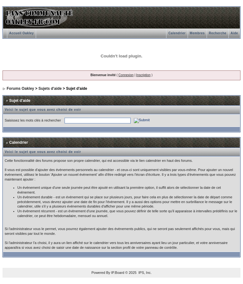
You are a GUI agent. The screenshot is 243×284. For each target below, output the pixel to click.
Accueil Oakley (21, 33)
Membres (197, 33)
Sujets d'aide (50, 88)
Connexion (126, 75)
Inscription (143, 75)
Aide (234, 33)
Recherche (218, 33)
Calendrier (176, 33)
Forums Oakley (20, 88)
